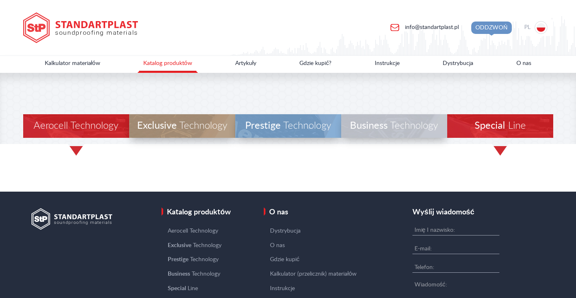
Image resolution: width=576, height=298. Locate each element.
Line (500, 126)
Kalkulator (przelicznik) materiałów (313, 274)
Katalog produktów (167, 63)
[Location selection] (536, 27)
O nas (523, 63)
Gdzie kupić (284, 259)
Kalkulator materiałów (72, 63)
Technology (182, 126)
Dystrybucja (458, 63)
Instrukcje (387, 63)
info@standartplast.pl (431, 27)
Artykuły (245, 63)
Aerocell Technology (76, 126)
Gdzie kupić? (315, 63)
